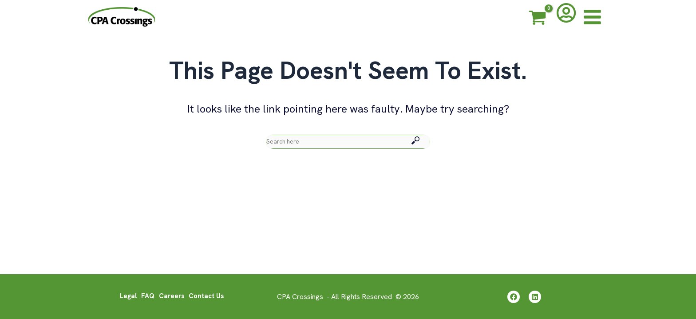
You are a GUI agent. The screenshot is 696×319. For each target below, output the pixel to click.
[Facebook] (512, 299)
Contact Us (208, 298)
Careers (171, 298)
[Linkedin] (536, 299)
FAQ (147, 298)
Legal (126, 298)
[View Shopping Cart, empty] (537, 19)
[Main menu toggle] (592, 17)
